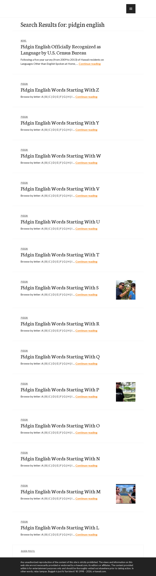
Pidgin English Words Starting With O (60, 425)
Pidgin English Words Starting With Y (60, 122)
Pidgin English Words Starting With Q (60, 356)
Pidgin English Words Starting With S (60, 287)
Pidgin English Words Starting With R (60, 323)
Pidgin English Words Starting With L (60, 527)
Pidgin (24, 84)
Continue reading (90, 63)
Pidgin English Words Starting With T (60, 254)
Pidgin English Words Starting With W (61, 155)
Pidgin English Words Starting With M (61, 491)
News (23, 40)
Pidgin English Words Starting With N (60, 458)
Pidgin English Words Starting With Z (60, 89)
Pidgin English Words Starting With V (60, 188)
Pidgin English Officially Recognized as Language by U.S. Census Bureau (61, 49)
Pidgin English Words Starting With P (60, 389)
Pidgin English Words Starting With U (60, 221)
